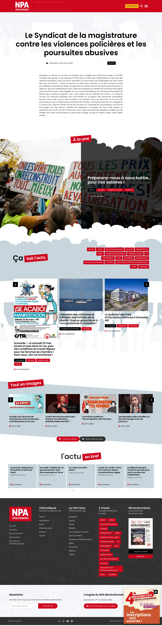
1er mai (91, 249)
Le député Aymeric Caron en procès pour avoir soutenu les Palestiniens (138, 471)
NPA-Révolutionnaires (93, 262)
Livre (118, 258)
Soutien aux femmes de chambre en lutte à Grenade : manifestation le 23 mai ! (24, 419)
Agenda (72, 521)
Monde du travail (45, 528)
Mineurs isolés (142, 258)
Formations (73, 547)
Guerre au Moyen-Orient (115, 254)
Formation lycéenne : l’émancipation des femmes (96, 417)
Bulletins (72, 528)
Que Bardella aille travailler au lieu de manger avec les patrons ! (134, 419)
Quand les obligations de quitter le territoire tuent (21, 470)
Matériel (72, 551)
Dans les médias (75, 536)
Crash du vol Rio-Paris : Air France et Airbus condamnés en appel (110, 470)
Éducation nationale (114, 249)
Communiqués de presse (70, 329)
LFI (146, 254)
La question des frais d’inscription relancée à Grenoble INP (126, 317)
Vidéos (71, 555)
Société (42, 536)
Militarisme (128, 258)
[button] (141, 6)
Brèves (111, 63)
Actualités (20, 360)
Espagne (129, 249)
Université (143, 267)
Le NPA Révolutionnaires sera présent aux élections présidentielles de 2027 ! (60, 419)
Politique (133, 326)
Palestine (109, 262)
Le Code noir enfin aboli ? (78, 469)
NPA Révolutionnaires (48, 4)
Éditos (71, 543)
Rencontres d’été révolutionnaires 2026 (132, 262)
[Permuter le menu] (146, 6)
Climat (99, 249)
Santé (134, 267)
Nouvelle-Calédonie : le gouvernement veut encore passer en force (52, 470)
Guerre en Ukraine (135, 254)
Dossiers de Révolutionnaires (80, 540)
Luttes (18, 364)
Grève (100, 254)
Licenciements (108, 258)
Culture (42, 517)
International (43, 360)
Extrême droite (141, 249)
